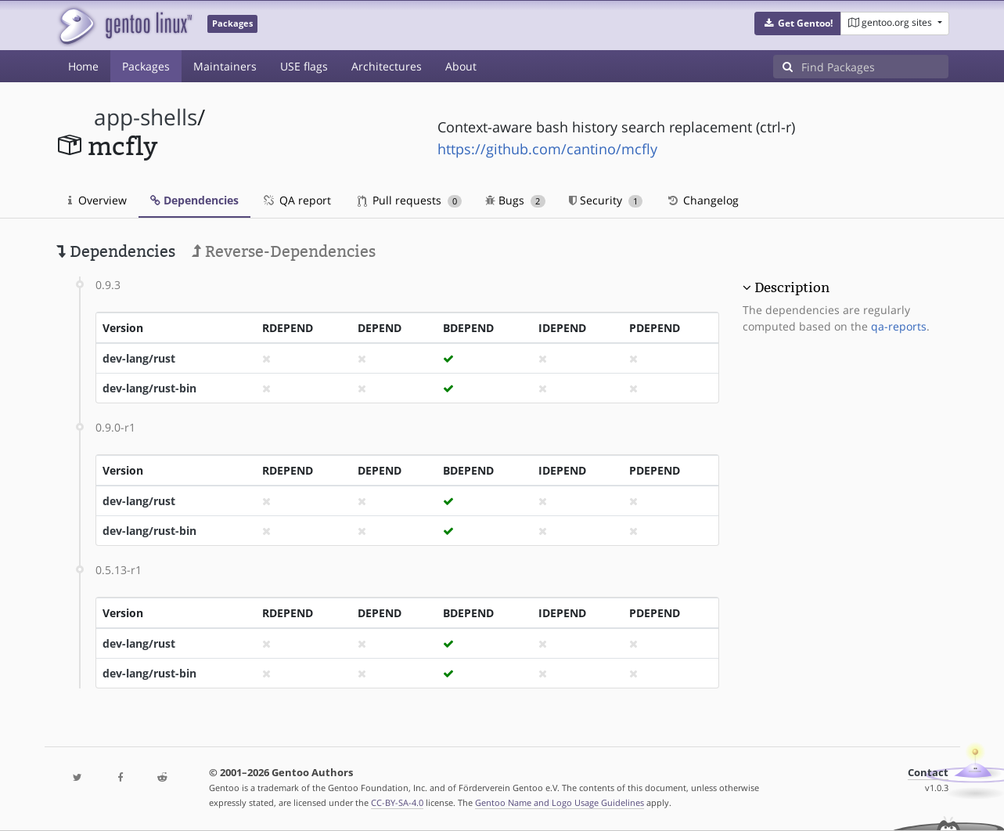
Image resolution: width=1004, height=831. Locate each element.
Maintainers (225, 66)
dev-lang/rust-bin (149, 388)
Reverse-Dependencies (284, 251)
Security (606, 200)
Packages (146, 66)
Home (83, 66)
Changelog (702, 200)
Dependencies (194, 200)
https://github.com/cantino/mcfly (547, 148)
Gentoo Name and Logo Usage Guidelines (559, 802)
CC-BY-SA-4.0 (397, 802)
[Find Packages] (874, 66)
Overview (97, 200)
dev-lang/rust (139, 358)
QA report (296, 200)
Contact (928, 772)
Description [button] (791, 287)
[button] (797, 23)
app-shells (145, 117)
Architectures (386, 66)
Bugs (515, 200)
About (461, 66)
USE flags (304, 66)
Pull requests (410, 200)
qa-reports (899, 326)
